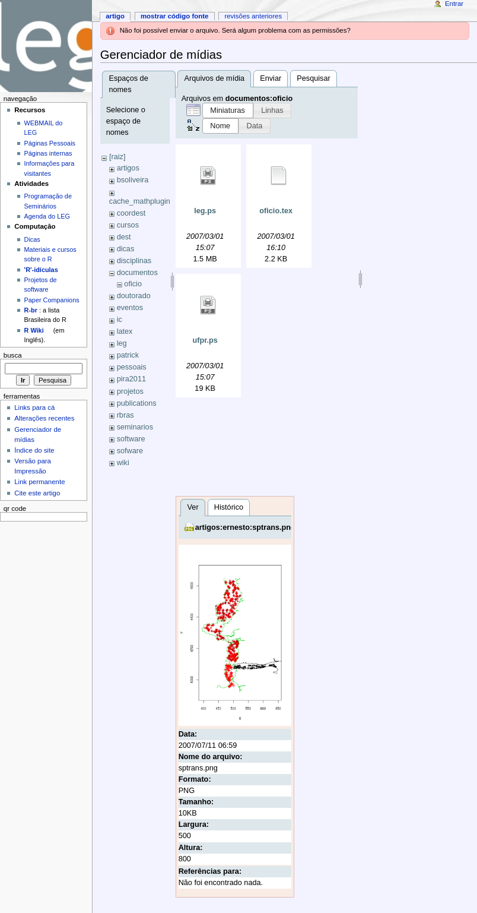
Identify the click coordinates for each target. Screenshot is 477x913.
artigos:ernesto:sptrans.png (245, 527)
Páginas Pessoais (49, 143)
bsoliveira (133, 180)
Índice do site (34, 450)
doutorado (134, 296)
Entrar (454, 3)
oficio (133, 284)
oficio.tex (275, 211)
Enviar (270, 78)
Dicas (32, 239)
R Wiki (34, 330)
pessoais (132, 367)
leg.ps (205, 211)
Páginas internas (48, 153)
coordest (131, 213)
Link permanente (39, 481)
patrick (128, 355)
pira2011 (131, 379)
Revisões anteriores (253, 16)
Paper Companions (52, 300)
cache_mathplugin (139, 201)
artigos (128, 168)
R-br (30, 310)
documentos (137, 272)
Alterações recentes (44, 418)
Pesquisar (313, 78)
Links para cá (34, 407)
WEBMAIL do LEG (43, 127)
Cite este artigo (37, 493)
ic (119, 319)
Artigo (115, 16)
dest (124, 237)
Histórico (228, 507)
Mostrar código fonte (175, 16)
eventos (130, 308)
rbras (125, 415)
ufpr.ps (204, 340)
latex (125, 331)
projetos (130, 391)
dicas (126, 249)
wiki (123, 463)
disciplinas (134, 261)
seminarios (135, 427)
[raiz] (117, 157)
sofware (130, 451)
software (131, 439)
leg (122, 343)
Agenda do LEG (47, 216)
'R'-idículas (41, 269)
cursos (128, 225)
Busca (13, 355)
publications (137, 403)
